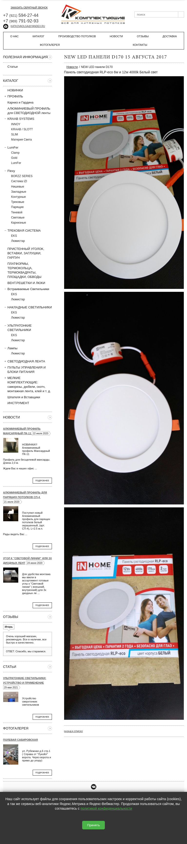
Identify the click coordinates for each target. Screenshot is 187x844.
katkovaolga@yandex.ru (24, 26)
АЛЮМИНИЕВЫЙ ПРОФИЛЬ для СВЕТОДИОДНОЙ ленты (26, 110)
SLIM (14, 134)
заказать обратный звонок (25, 7)
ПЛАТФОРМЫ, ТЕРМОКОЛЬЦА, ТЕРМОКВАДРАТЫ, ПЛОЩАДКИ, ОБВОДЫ (22, 270)
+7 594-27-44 (21, 15)
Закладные (18, 191)
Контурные (18, 197)
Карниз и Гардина (18, 102)
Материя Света (21, 139)
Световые (18, 217)
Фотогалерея (50, 44)
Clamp (15, 152)
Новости (116, 36)
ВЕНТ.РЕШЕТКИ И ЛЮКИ (24, 283)
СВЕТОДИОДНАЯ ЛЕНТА (24, 361)
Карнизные (18, 222)
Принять (93, 825)
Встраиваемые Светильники (26, 289)
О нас (14, 36)
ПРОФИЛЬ (13, 96)
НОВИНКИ (15, 90)
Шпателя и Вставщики (21, 397)
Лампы (10, 348)
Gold (14, 158)
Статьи (10, 66)
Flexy (9, 171)
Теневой (16, 212)
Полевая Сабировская (20, 739)
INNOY (15, 124)
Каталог (38, 36)
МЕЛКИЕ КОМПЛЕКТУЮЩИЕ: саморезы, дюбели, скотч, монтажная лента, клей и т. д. (27, 384)
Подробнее (42, 480)
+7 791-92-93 (21, 21)
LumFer (11, 147)
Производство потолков (77, 36)
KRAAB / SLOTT (22, 129)
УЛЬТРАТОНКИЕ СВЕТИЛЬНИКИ (17, 327)
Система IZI (19, 181)
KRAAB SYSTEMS (18, 119)
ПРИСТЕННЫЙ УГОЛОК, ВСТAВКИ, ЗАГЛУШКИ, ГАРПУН (23, 253)
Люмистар (18, 241)
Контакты (140, 44)
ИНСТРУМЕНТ (16, 403)
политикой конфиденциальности (106, 808)
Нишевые (17, 186)
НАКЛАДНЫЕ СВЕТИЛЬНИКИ (27, 307)
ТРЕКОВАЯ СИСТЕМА (22, 230)
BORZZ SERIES (22, 176)
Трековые (17, 202)
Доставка (170, 36)
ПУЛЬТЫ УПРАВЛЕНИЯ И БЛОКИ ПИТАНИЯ (24, 369)
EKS (14, 235)
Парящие (17, 207)
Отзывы (143, 36)
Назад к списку (73, 731)
